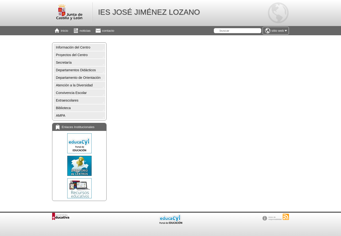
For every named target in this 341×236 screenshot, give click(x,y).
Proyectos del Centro (72, 55)
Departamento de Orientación (78, 78)
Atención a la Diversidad (74, 85)
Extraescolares (67, 100)
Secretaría (64, 62)
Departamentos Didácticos (76, 70)
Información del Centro (73, 47)
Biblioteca (63, 108)
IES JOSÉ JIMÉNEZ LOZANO (149, 12)
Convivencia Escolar (71, 93)
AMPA (60, 115)
